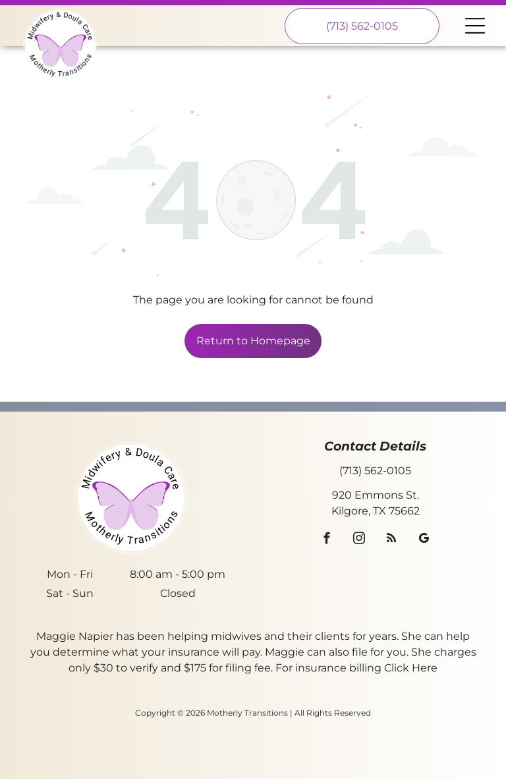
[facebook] (327, 540)
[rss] (392, 540)
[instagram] (359, 540)
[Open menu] (475, 26)
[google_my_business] (424, 540)
